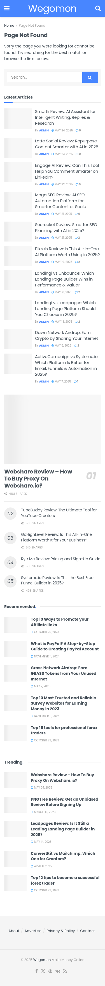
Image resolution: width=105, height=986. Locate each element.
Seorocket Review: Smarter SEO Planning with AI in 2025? (66, 227)
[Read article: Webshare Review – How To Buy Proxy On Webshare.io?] (52, 429)
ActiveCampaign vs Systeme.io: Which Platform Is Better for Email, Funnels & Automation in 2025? (67, 365)
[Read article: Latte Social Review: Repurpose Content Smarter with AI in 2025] (18, 148)
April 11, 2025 (41, 866)
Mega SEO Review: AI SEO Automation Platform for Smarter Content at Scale (60, 201)
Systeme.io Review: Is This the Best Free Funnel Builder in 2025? (57, 580)
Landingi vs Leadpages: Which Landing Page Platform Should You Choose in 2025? (65, 308)
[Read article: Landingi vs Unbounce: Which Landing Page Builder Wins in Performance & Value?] (18, 280)
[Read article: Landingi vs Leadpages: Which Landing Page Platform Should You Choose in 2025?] (18, 310)
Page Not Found (32, 25)
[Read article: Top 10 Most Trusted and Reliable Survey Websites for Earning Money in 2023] (15, 703)
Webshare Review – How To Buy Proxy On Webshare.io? (38, 478)
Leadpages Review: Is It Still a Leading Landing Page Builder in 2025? (63, 829)
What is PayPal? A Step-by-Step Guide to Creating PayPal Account (65, 646)
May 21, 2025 (62, 214)
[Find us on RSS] (65, 971)
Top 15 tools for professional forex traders (64, 730)
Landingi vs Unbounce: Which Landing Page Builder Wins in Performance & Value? (64, 279)
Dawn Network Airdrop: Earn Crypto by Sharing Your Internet (66, 335)
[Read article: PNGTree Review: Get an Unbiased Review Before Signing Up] (15, 805)
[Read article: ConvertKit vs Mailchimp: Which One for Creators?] (15, 859)
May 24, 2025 (62, 130)
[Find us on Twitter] (43, 971)
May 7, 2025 (61, 381)
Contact (87, 930)
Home (9, 25)
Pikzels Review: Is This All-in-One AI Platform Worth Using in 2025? (67, 252)
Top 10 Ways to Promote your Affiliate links (59, 622)
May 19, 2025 (62, 262)
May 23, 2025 (62, 154)
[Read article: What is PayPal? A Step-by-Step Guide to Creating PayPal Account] (15, 649)
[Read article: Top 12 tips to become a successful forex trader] (15, 883)
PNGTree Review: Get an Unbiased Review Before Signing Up (64, 802)
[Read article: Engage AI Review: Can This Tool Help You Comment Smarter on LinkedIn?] (18, 172)
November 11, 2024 (45, 656)
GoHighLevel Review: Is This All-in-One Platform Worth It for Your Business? (56, 537)
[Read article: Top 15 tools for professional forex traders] (15, 733)
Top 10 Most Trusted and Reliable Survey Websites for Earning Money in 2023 (63, 703)
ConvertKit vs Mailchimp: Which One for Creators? (63, 856)
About (13, 930)
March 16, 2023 (43, 812)
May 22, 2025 (62, 184)
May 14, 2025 (41, 842)
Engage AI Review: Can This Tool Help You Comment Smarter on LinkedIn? (67, 171)
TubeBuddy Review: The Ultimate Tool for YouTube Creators (59, 512)
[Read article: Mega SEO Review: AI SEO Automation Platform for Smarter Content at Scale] (18, 202)
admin (44, 130)
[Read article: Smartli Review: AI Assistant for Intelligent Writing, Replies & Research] (18, 118)
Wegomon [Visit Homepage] (52, 8)
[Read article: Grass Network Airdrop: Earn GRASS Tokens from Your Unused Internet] (15, 673)
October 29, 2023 (45, 632)
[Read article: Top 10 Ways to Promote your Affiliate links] (15, 625)
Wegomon (42, 959)
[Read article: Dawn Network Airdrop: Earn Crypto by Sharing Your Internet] (18, 339)
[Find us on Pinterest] (50, 971)
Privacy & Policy (61, 930)
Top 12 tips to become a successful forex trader (65, 880)
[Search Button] (98, 8)
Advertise (33, 930)
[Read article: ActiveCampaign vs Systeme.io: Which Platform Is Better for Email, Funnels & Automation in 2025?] (18, 364)
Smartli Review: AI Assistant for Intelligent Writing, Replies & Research (65, 117)
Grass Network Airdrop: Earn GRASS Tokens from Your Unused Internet (63, 673)
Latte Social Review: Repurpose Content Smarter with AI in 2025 (66, 144)
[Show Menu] (7, 8)
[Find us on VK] (57, 971)
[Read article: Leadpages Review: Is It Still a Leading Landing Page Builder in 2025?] (15, 829)
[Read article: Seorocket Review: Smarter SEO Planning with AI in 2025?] (18, 232)
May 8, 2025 (61, 345)
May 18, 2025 (62, 292)
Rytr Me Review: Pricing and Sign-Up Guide (60, 559)
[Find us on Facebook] (36, 971)
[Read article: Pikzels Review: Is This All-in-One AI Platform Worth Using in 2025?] (18, 256)
